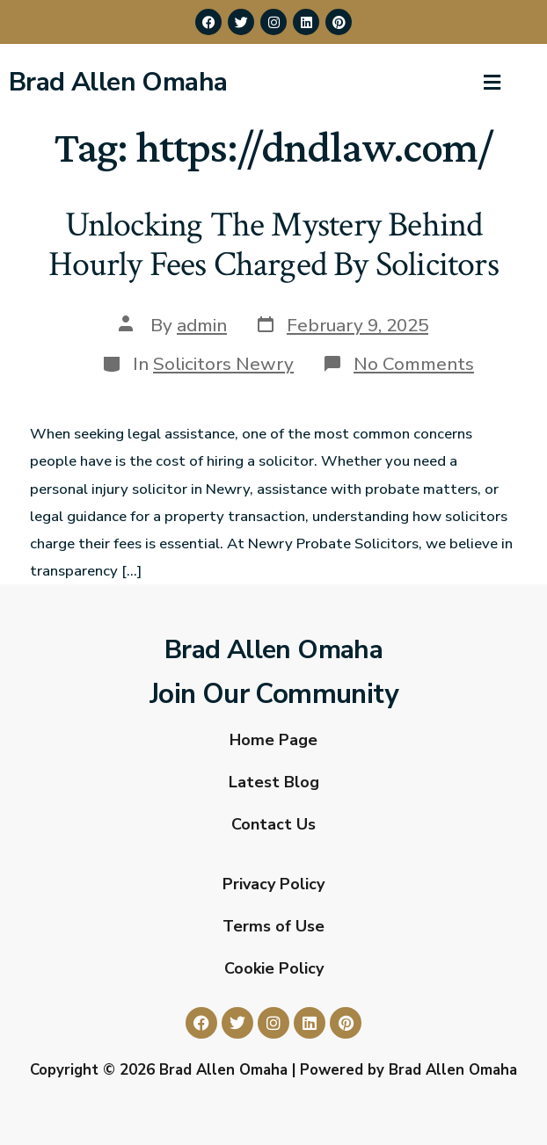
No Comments (414, 363)
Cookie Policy (274, 968)
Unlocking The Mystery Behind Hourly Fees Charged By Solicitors (273, 245)
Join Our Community (273, 694)
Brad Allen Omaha (118, 82)
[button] (492, 82)
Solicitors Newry (223, 363)
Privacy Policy (273, 884)
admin (202, 325)
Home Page (273, 739)
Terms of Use (273, 926)
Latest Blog (274, 782)
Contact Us (273, 824)
